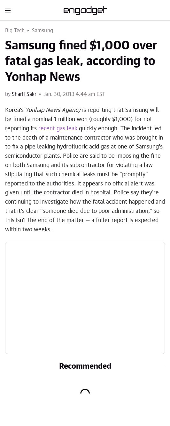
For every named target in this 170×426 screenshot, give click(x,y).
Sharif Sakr (24, 94)
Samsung (42, 30)
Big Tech (15, 30)
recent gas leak (57, 129)
